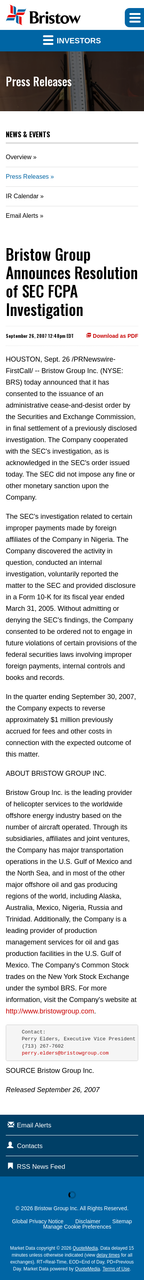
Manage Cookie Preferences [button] (77, 1226)
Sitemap (122, 1221)
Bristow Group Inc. (57, 1208)
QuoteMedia (85, 1248)
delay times (108, 1255)
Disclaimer (87, 1221)
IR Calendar (22, 196)
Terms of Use (116, 1269)
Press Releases (27, 176)
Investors (72, 40)
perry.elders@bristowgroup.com (65, 1053)
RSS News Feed (41, 1166)
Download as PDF (112, 336)
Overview (18, 157)
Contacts (30, 1146)
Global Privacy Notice (37, 1221)
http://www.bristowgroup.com (50, 1011)
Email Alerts (22, 215)
